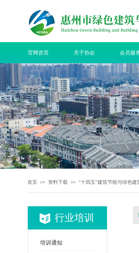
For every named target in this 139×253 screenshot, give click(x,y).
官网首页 (38, 53)
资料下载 (58, 182)
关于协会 (84, 53)
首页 (32, 182)
